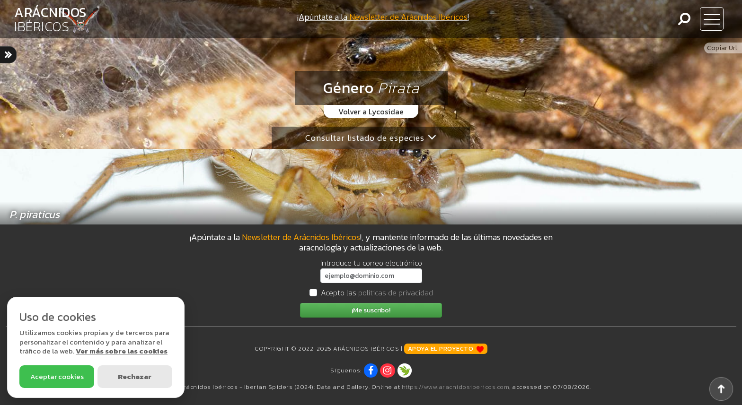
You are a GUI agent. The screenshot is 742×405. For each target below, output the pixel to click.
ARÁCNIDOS (50, 19)
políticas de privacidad (395, 292)
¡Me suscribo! (371, 310)
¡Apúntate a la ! (383, 16)
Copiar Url (722, 48)
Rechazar (134, 376)
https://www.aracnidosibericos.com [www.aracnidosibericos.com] (456, 386)
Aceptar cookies (57, 376)
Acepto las (377, 292)
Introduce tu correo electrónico (371, 262)
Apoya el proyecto (446, 348)
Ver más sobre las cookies (122, 350)
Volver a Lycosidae (371, 111)
